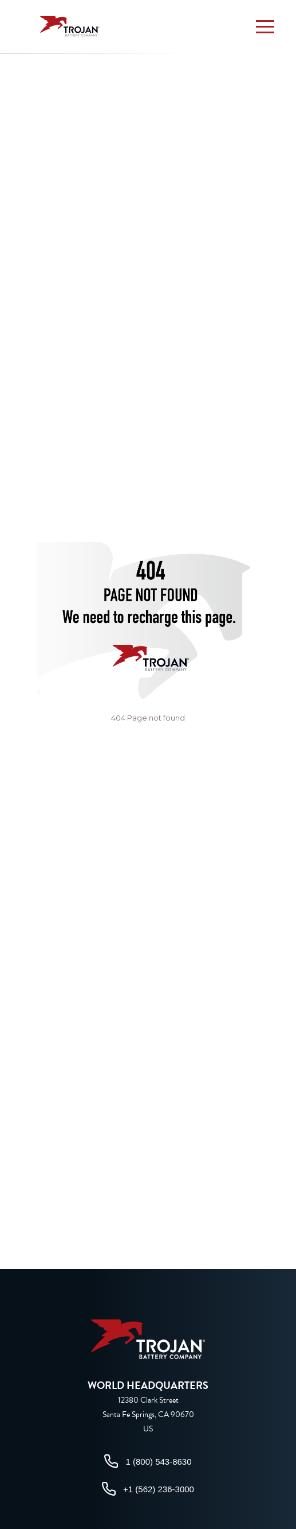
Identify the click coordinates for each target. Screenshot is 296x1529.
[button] (265, 26)
